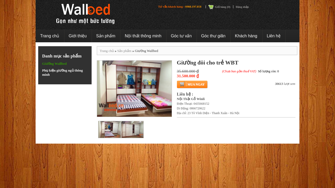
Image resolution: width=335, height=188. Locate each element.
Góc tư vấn (181, 36)
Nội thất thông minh (143, 36)
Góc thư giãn (213, 36)
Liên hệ (274, 36)
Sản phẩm (105, 36)
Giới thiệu (78, 36)
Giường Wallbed (54, 64)
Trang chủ (49, 36)
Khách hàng (246, 36)
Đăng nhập (242, 6)
